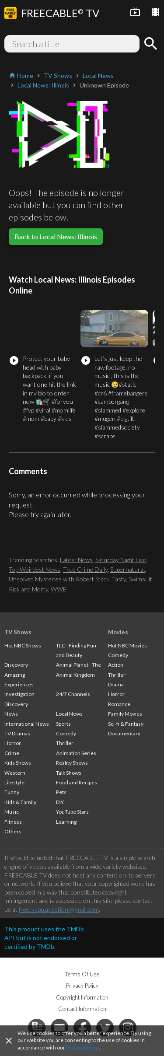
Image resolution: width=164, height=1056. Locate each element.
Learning (66, 821)
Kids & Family (20, 802)
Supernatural (127, 569)
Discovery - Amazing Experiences (19, 674)
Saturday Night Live (120, 559)
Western (14, 772)
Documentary (124, 733)
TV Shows (17, 632)
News (11, 713)
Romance (119, 704)
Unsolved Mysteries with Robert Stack (59, 579)
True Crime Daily (85, 569)
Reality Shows (72, 762)
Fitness (13, 821)
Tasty (119, 579)
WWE (58, 589)
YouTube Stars (72, 811)
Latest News (76, 559)
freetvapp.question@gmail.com (59, 909)
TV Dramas (17, 733)
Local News (69, 713)
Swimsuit (140, 579)
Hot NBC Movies (127, 645)
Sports (63, 723)
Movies (118, 632)
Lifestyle (14, 782)
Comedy (66, 733)
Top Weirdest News (34, 569)
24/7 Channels (73, 694)
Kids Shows (17, 762)
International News (26, 723)
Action (115, 664)
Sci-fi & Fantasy (125, 723)
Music (11, 811)
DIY (60, 802)
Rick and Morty (28, 589)
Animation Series (76, 753)
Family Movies (125, 713)
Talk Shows (68, 772)
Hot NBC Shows (22, 645)
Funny (11, 792)
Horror (12, 743)
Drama (116, 684)
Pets (61, 792)
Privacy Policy (82, 1047)
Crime (11, 753)
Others (12, 831)
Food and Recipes (76, 782)
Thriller (64, 743)
